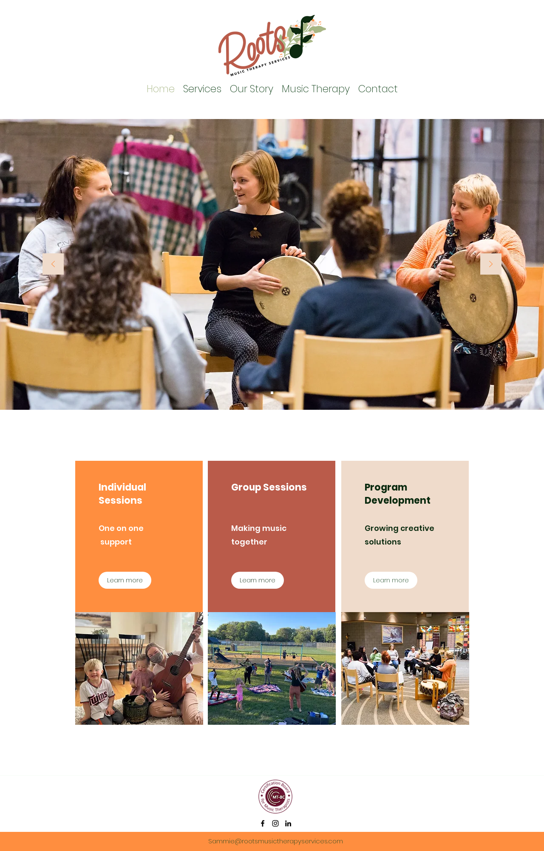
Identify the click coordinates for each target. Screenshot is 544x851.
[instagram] (275, 823)
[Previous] (53, 264)
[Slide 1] (272, 392)
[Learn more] (125, 580)
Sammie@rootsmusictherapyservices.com (275, 841)
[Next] (491, 264)
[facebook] (262, 823)
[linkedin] (288, 823)
